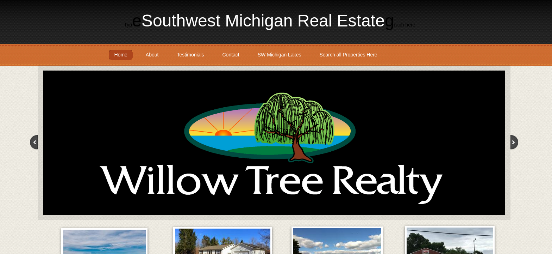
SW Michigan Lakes (279, 55)
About (152, 55)
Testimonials (190, 55)
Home (120, 55)
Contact (230, 55)
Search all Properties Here (348, 55)
